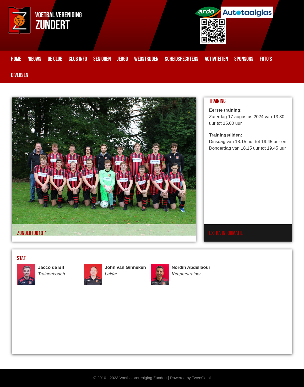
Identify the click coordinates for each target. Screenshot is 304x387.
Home (16, 58)
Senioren (102, 58)
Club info (78, 58)
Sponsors (243, 58)
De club (55, 58)
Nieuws (34, 58)
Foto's (266, 58)
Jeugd (122, 58)
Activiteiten (216, 58)
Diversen (19, 75)
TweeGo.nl (201, 377)
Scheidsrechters (181, 58)
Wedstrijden (146, 58)
